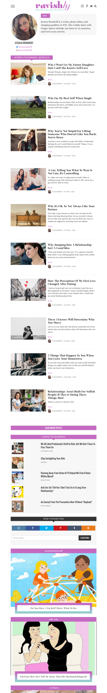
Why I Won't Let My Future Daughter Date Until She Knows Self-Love (71, 66)
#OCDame (53, 687)
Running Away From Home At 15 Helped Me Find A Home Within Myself (66, 474)
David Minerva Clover (47, 451)
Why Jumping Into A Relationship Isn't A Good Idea (70, 246)
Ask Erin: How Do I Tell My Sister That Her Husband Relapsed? (53, 676)
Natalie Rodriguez (46, 506)
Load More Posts (53, 428)
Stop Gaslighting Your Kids (53, 458)
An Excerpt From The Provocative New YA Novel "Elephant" (66, 502)
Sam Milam (44, 462)
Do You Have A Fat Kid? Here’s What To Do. (53, 608)
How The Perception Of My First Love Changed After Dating (72, 282)
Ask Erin (53, 619)
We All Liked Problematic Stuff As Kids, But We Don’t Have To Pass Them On (68, 445)
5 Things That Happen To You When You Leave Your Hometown (71, 357)
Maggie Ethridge (45, 480)
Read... (50, 79)
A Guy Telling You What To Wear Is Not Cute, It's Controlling (70, 171)
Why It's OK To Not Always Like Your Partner (71, 207)
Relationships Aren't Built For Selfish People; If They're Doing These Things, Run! (71, 395)
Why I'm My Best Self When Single (70, 98)
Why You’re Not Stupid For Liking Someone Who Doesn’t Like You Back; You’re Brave (72, 134)
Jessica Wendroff (57, 84)
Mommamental (53, 550)
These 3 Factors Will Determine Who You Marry (71, 321)
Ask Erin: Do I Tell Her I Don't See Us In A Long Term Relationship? (63, 489)
